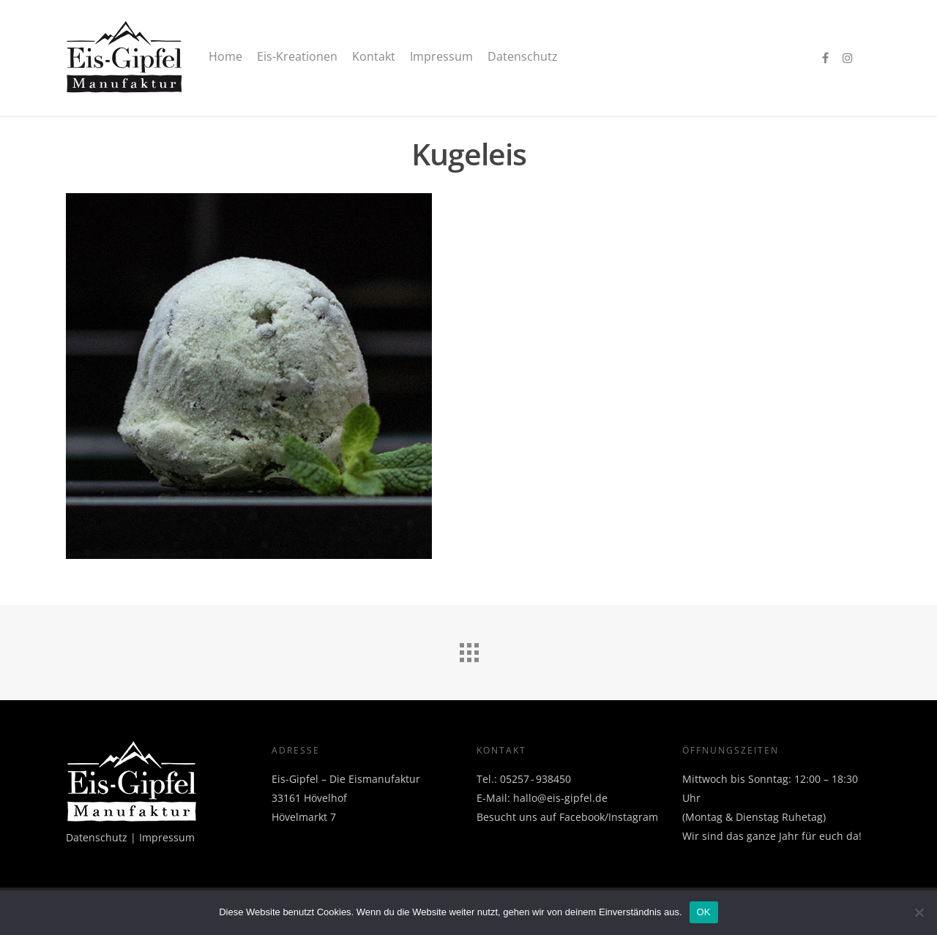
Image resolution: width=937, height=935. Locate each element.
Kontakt (373, 56)
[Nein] (918, 912)
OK (704, 911)
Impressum (441, 56)
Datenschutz (523, 56)
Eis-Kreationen (297, 56)
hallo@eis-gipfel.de (560, 798)
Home (225, 56)
